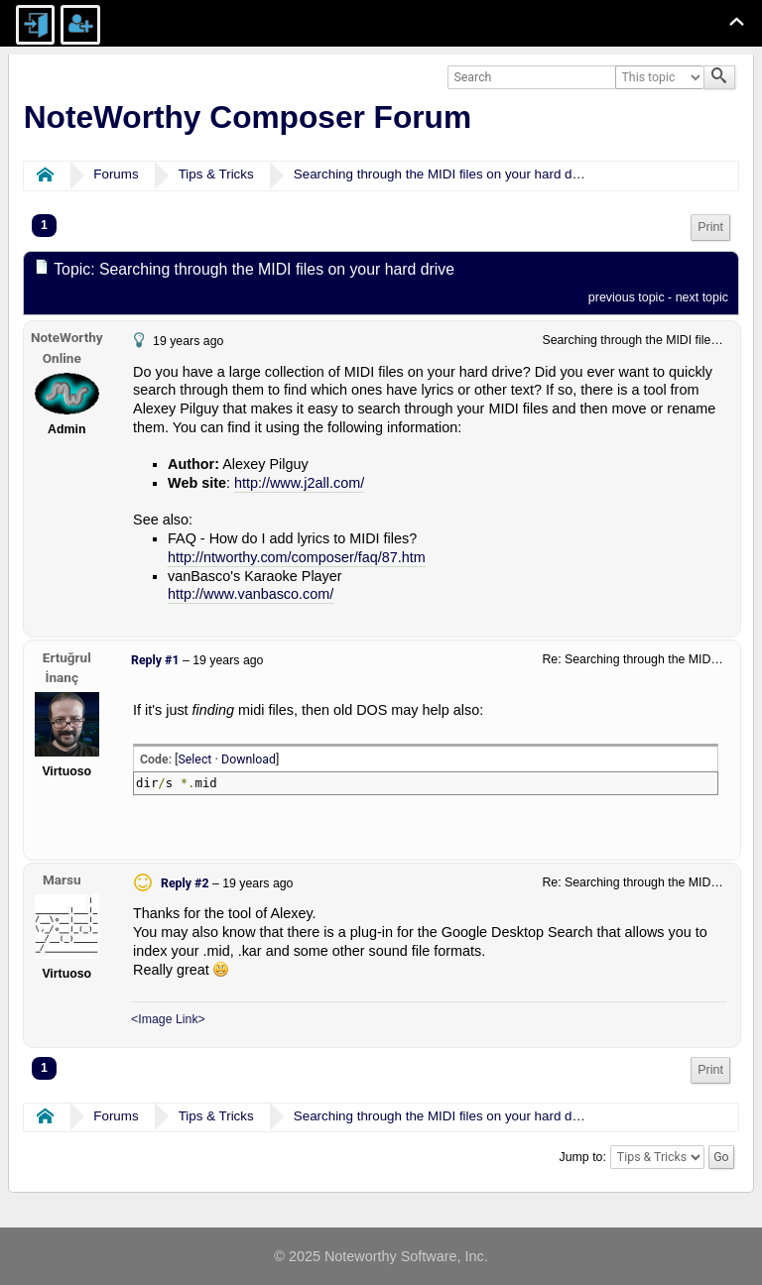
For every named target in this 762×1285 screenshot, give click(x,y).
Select (194, 759)
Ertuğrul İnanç (67, 667)
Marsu (62, 879)
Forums (115, 174)
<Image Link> (168, 1019)
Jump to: (583, 1157)
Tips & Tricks (216, 174)
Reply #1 (155, 660)
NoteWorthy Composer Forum (247, 117)
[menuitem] (710, 227)
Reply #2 (184, 883)
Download (248, 759)
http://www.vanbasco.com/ (250, 594)
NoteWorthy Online (67, 347)
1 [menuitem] (44, 225)
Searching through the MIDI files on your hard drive (443, 174)
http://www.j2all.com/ (299, 483)
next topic (702, 297)
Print (710, 227)
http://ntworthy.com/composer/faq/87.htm (297, 557)
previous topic (626, 297)
